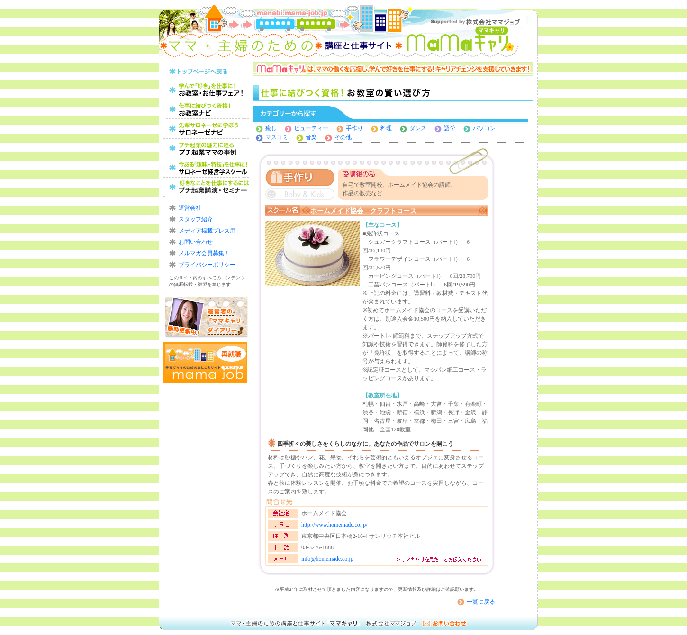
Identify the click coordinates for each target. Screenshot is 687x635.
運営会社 (190, 208)
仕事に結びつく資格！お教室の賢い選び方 (206, 109)
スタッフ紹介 (196, 219)
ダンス (420, 128)
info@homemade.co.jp (327, 558)
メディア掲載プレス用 (207, 230)
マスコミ (276, 137)
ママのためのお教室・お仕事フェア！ (206, 90)
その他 (343, 137)
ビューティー (311, 128)
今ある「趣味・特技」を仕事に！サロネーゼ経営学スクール (206, 168)
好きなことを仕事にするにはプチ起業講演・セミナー (206, 187)
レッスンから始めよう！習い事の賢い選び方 (206, 129)
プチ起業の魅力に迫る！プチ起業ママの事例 (206, 148)
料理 (386, 128)
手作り (354, 128)
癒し (271, 128)
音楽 (311, 137)
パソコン (484, 128)
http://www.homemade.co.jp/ (334, 524)
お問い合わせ (196, 242)
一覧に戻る (481, 602)
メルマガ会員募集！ (204, 253)
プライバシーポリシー (207, 264)
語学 (449, 128)
